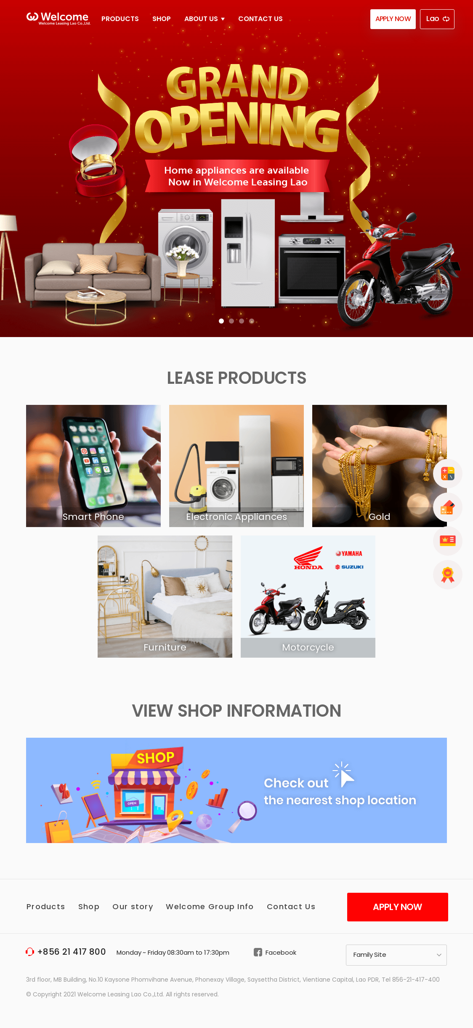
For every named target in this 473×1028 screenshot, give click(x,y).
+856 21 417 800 (71, 952)
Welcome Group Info (210, 906)
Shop (161, 19)
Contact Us (260, 19)
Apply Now (398, 907)
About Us (204, 19)
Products (120, 19)
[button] (221, 321)
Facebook (281, 952)
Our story (132, 906)
